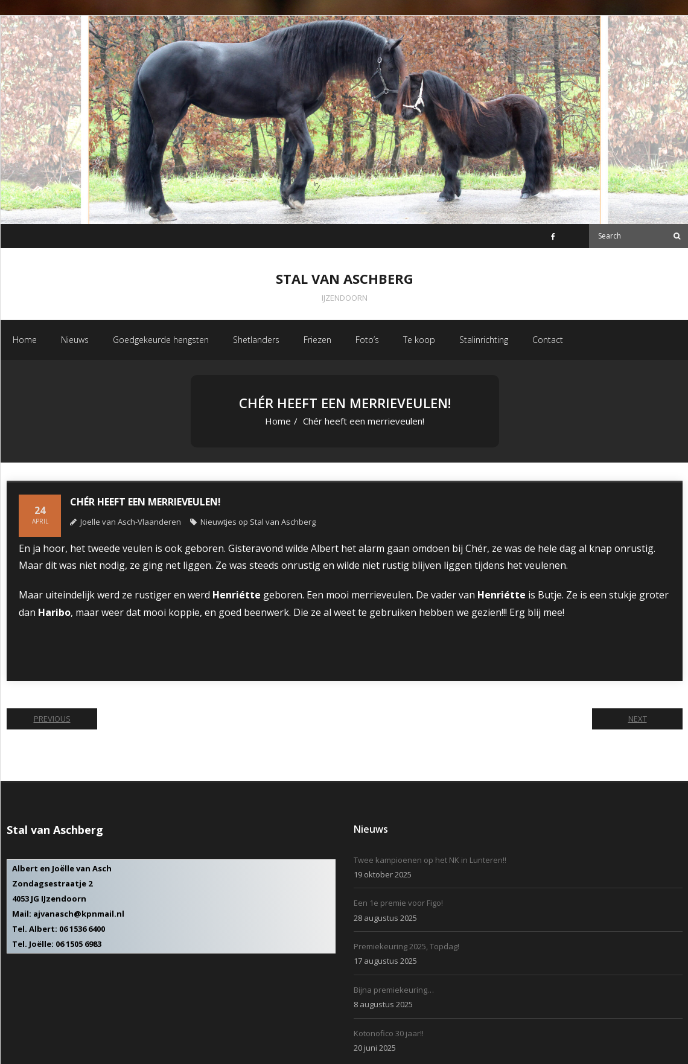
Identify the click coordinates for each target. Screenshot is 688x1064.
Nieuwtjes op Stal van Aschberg (258, 521)
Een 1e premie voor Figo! (398, 902)
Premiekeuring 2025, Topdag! (406, 946)
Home (278, 421)
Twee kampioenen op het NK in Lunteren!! (430, 859)
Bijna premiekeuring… (394, 989)
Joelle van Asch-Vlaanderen (130, 521)
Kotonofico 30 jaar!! (389, 1033)
